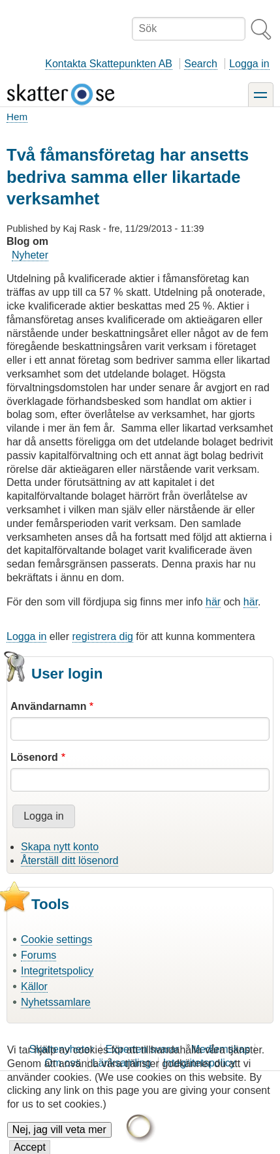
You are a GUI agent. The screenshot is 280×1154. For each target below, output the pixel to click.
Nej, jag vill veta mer (59, 1138)
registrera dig (102, 636)
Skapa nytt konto (60, 846)
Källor (34, 986)
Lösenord (34, 757)
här (213, 601)
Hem (17, 116)
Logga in (249, 63)
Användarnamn (48, 706)
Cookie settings (56, 939)
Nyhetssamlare (56, 1002)
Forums (38, 955)
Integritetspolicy (57, 970)
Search (200, 63)
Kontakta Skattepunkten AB (108, 63)
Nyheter (30, 255)
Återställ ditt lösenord (69, 860)
